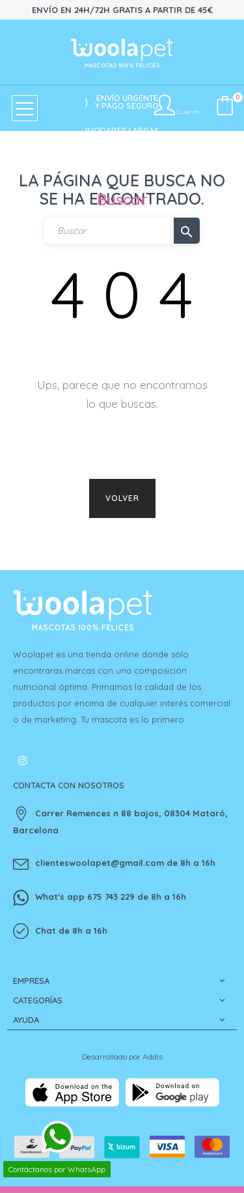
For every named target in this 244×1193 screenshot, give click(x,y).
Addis (152, 1056)
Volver (122, 498)
